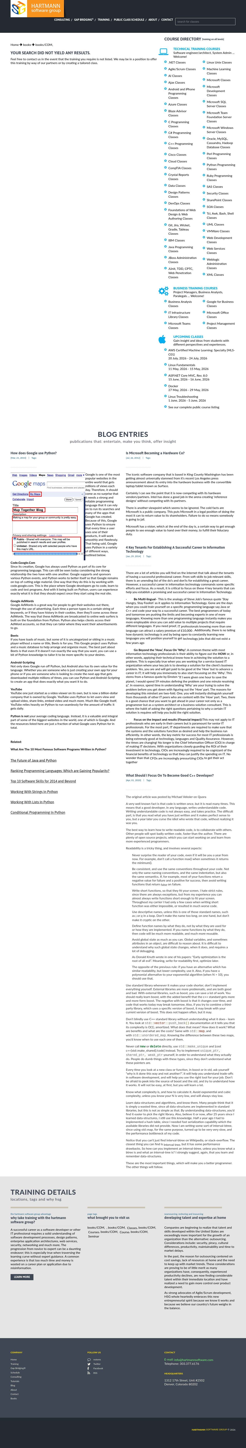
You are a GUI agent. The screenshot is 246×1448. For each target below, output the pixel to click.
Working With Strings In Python (34, 792)
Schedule (15, 1373)
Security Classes (218, 193)
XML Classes (215, 274)
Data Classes (176, 185)
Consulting (62, 19)
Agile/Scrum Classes (182, 69)
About (153, 19)
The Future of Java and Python (34, 760)
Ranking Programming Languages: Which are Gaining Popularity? (60, 771)
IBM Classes (176, 240)
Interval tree (172, 1146)
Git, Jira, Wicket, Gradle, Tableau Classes (179, 229)
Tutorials (15, 1382)
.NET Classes (177, 62)
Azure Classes (177, 104)
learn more (22, 1278)
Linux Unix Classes (219, 62)
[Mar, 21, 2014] (18, 457)
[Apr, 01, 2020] (133, 780)
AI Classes (175, 75)
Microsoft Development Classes (216, 91)
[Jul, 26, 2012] (133, 457)
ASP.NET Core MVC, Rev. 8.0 (187, 375)
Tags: (34, 457)
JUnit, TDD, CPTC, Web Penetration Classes (180, 273)
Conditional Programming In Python (38, 813)
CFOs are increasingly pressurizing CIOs (176, 758)
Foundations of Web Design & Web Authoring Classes (182, 214)
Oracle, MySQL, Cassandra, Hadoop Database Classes (220, 143)
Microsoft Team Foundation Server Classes (219, 117)
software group (209, 1430)
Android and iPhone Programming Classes (181, 93)
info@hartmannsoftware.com (193, 1361)
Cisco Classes (177, 154)
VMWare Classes (218, 231)
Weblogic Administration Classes (217, 264)
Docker (173, 386)
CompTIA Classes (179, 168)
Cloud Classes (177, 161)
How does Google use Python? (34, 453)
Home (15, 44)
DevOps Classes (179, 203)
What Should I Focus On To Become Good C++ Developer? (170, 775)
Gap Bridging (83, 19)
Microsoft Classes (218, 80)
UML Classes (215, 224)
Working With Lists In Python (32, 802)
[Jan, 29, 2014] (133, 556)
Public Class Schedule (129, 19)
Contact (167, 19)
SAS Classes (215, 186)
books (27, 44)
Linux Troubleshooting (183, 396)
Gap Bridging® (18, 1369)
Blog (13, 1386)
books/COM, (44, 44)
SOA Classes (215, 206)
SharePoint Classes (219, 200)
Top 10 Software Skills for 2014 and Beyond (43, 781)
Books (14, 1399)
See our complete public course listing (193, 407)
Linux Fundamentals (181, 365)
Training (104, 19)
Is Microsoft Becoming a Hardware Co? (155, 453)
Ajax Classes (176, 82)
